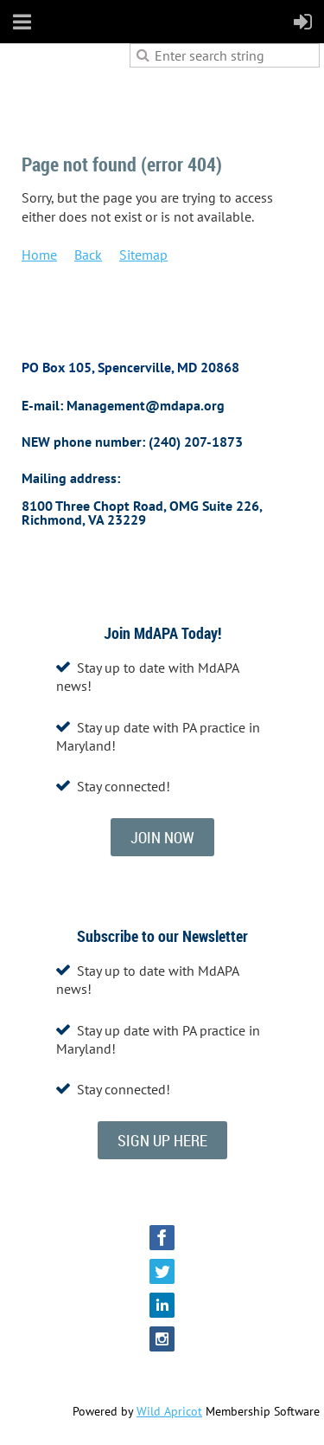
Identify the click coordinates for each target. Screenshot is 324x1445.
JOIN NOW (162, 837)
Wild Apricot (169, 1411)
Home (39, 254)
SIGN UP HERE (162, 1140)
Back (88, 254)
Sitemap (143, 254)
